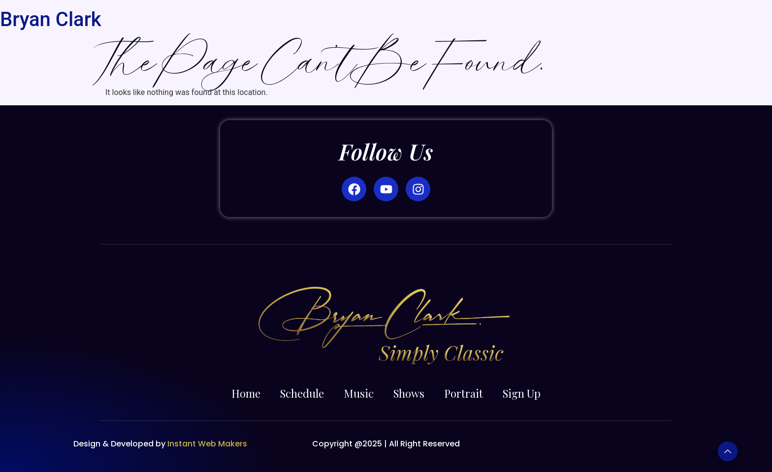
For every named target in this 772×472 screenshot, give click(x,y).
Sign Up (522, 393)
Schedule (302, 393)
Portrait (463, 393)
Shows (408, 393)
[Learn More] (728, 451)
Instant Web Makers (208, 443)
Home (245, 393)
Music (359, 393)
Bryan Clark (50, 19)
